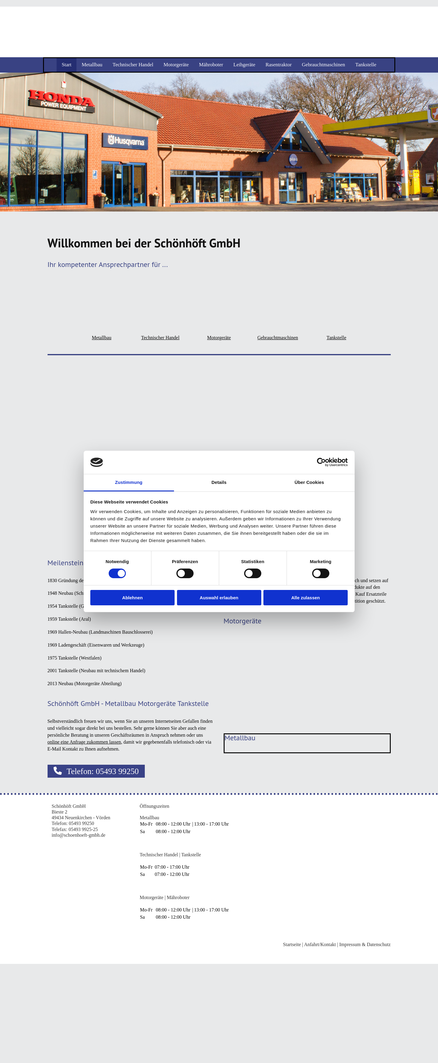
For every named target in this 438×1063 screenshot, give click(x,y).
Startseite (292, 944)
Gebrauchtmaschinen (323, 64)
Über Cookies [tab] (309, 482)
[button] (96, 771)
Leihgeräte (244, 64)
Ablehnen (132, 597)
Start (66, 64)
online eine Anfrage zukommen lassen (84, 742)
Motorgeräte (176, 64)
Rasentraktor (279, 64)
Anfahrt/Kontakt (320, 944)
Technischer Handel (133, 64)
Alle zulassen (305, 597)
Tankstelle (365, 64)
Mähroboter (211, 64)
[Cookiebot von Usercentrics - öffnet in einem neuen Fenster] (321, 462)
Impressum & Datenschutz (365, 944)
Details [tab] (219, 482)
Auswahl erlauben (219, 597)
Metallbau (92, 64)
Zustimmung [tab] (128, 482)
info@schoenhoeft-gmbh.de (79, 835)
